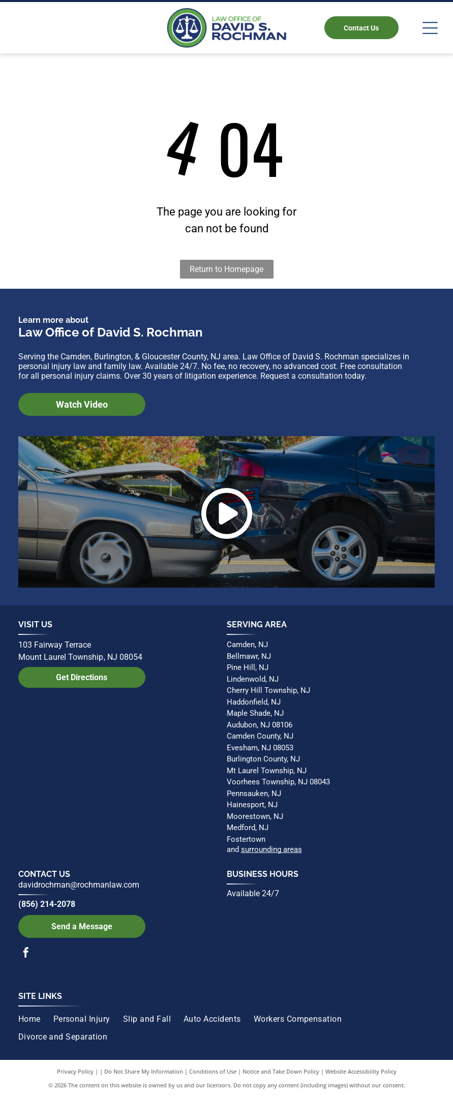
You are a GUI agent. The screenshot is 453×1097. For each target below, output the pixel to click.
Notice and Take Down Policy (281, 1071)
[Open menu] (430, 28)
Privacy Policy (75, 1071)
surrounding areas (271, 849)
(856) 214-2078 (46, 904)
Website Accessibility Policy (361, 1071)
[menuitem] (35, 1019)
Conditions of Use (212, 1071)
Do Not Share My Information (143, 1071)
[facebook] (26, 954)
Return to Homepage (226, 269)
